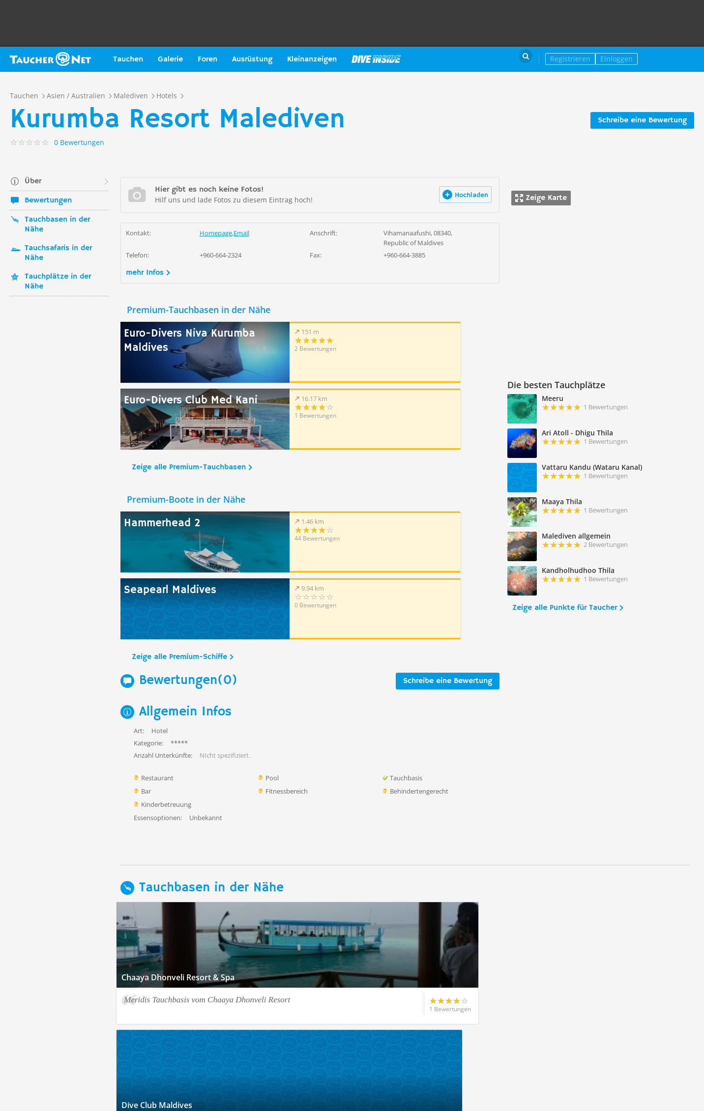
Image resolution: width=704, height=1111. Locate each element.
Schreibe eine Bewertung (642, 120)
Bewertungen (48, 200)
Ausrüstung (252, 59)
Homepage (216, 232)
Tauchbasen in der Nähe (57, 224)
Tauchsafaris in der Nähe (58, 253)
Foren (207, 59)
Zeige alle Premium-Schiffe (179, 523)
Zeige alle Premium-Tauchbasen (189, 400)
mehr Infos (145, 273)
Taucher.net (50, 59)
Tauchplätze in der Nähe (58, 281)
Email (241, 232)
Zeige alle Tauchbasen (165, 971)
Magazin (376, 59)
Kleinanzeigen (312, 59)
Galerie (170, 59)
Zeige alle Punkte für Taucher (564, 608)
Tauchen (128, 59)
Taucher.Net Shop (673, 59)
